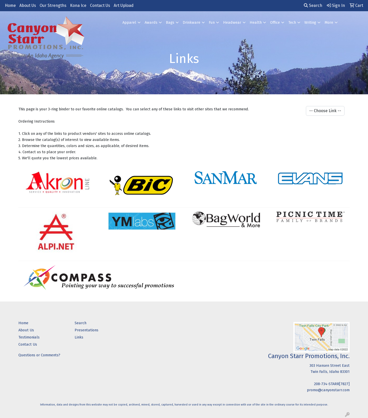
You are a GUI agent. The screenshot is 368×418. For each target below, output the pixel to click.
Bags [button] (170, 22)
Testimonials (29, 337)
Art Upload (124, 5)
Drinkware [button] (191, 22)
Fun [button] (212, 22)
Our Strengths (53, 5)
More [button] (329, 22)
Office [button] (275, 22)
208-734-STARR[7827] (332, 384)
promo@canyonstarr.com (328, 390)
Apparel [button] (129, 22)
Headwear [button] (232, 22)
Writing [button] (310, 22)
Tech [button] (292, 22)
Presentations (86, 330)
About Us (27, 5)
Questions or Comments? (39, 355)
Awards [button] (151, 22)
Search (313, 5)
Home (10, 5)
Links (79, 337)
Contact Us (100, 5)
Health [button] (256, 22)
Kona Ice (78, 5)
